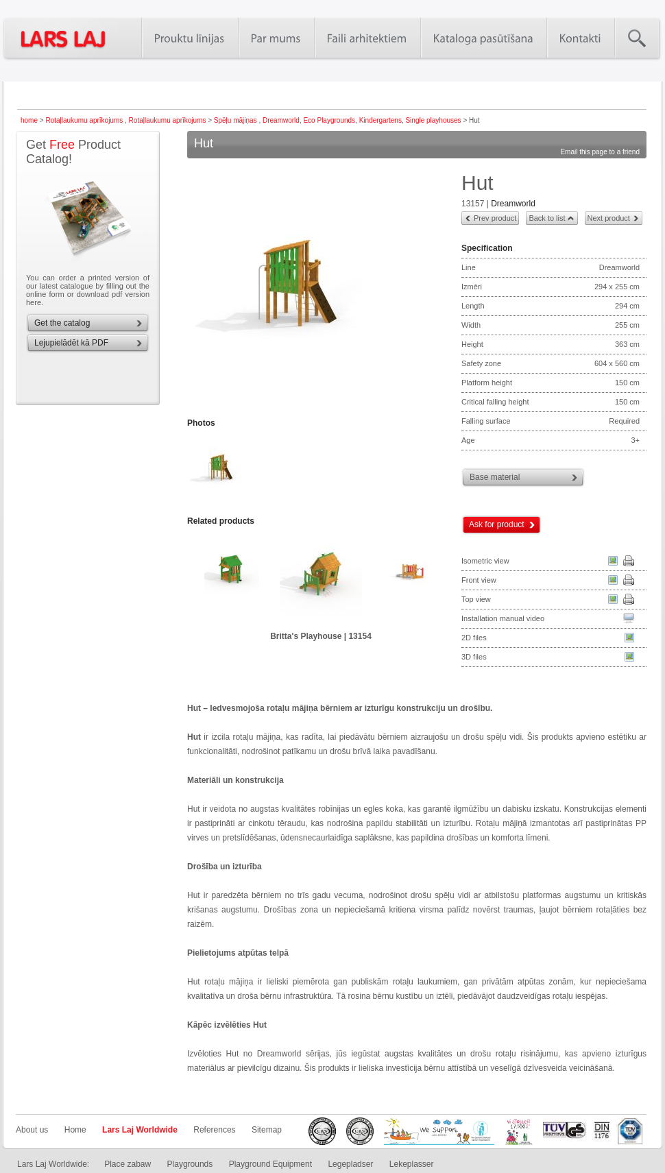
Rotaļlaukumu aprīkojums (85, 120)
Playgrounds (190, 1164)
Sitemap (267, 1130)
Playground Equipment (270, 1164)
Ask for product (496, 524)
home (29, 120)
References (214, 1130)
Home (75, 1130)
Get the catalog (62, 323)
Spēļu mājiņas (236, 120)
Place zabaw (127, 1164)
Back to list (547, 218)
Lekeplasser (411, 1164)
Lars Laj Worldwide (140, 1130)
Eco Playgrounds (329, 120)
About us (32, 1130)
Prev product (495, 218)
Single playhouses (433, 120)
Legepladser (350, 1164)
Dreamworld (281, 120)
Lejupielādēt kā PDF (71, 343)
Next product (609, 218)
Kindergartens (380, 120)
